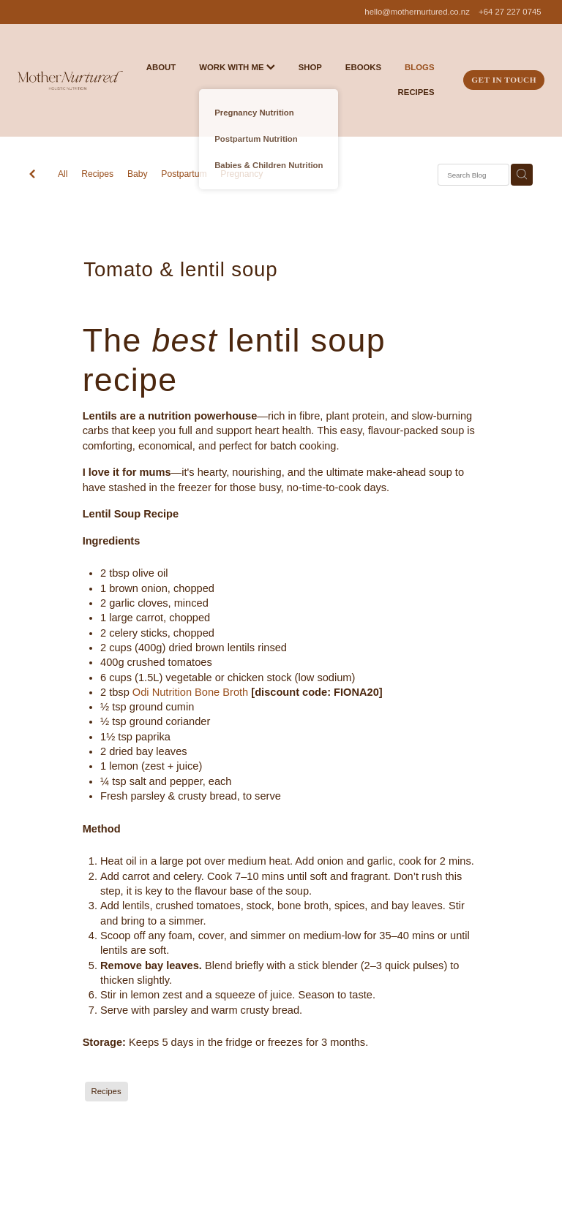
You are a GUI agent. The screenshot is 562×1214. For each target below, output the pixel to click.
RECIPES (416, 92)
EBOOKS (363, 67)
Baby (137, 174)
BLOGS (419, 67)
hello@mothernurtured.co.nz (417, 11)
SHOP (310, 67)
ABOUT (161, 67)
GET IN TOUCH (503, 79)
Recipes (97, 174)
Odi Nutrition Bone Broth (190, 692)
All (63, 174)
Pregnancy (241, 174)
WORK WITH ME (237, 67)
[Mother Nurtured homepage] (70, 80)
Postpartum (183, 174)
